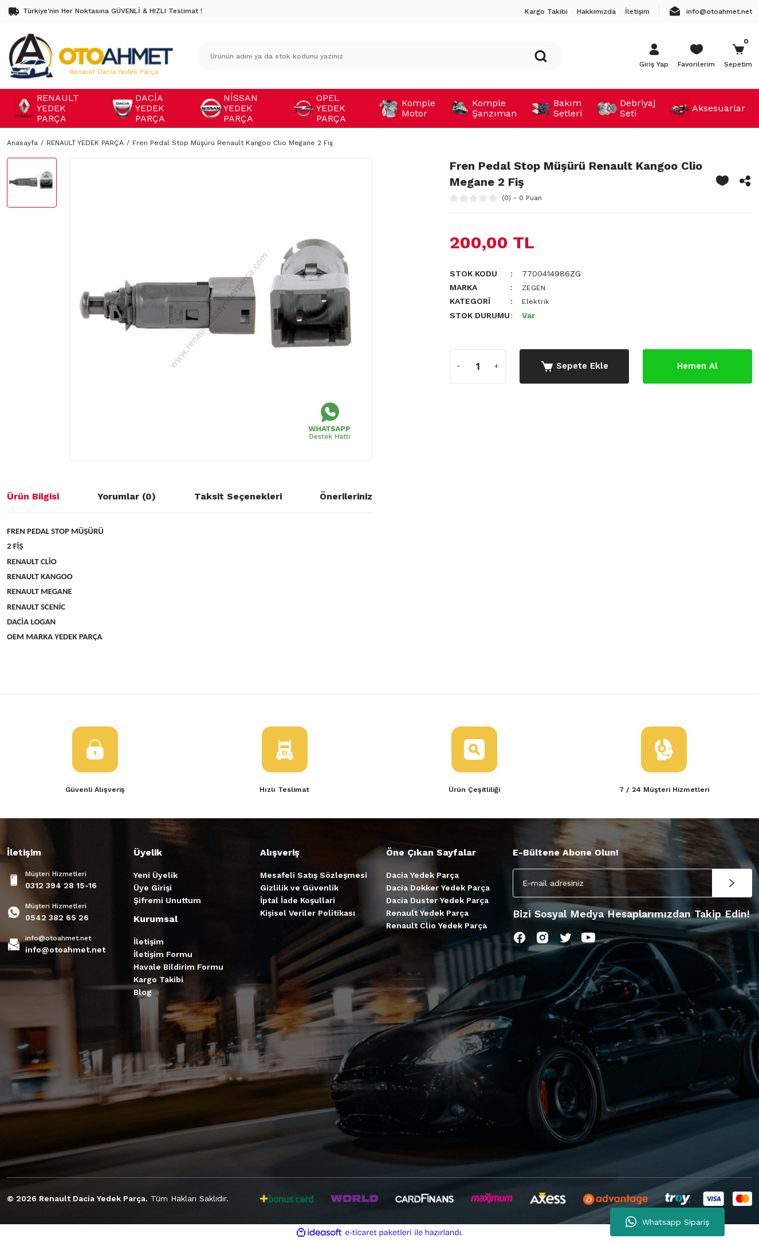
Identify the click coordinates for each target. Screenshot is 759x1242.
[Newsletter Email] (632, 884)
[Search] (379, 56)
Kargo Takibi (158, 980)
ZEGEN (535, 287)
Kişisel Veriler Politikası (307, 914)
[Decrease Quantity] (459, 366)
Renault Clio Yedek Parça (436, 926)
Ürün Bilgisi (33, 496)
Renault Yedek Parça (427, 914)
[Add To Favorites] (722, 181)
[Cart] (738, 56)
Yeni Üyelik (155, 876)
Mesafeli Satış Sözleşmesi (313, 876)
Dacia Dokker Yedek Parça (438, 888)
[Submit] (732, 884)
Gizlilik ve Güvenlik (299, 888)
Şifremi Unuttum (167, 901)
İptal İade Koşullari (297, 901)
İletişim (148, 942)
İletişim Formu (162, 955)
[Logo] (90, 56)
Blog (142, 993)
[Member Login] (653, 56)
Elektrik (536, 301)
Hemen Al (697, 366)
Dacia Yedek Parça (422, 876)
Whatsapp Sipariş (667, 1222)
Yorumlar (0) (126, 496)
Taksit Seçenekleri (238, 496)
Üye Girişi (152, 888)
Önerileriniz (346, 496)
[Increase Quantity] (497, 366)
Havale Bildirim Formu (178, 967)
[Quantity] (478, 366)
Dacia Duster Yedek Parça (437, 901)
